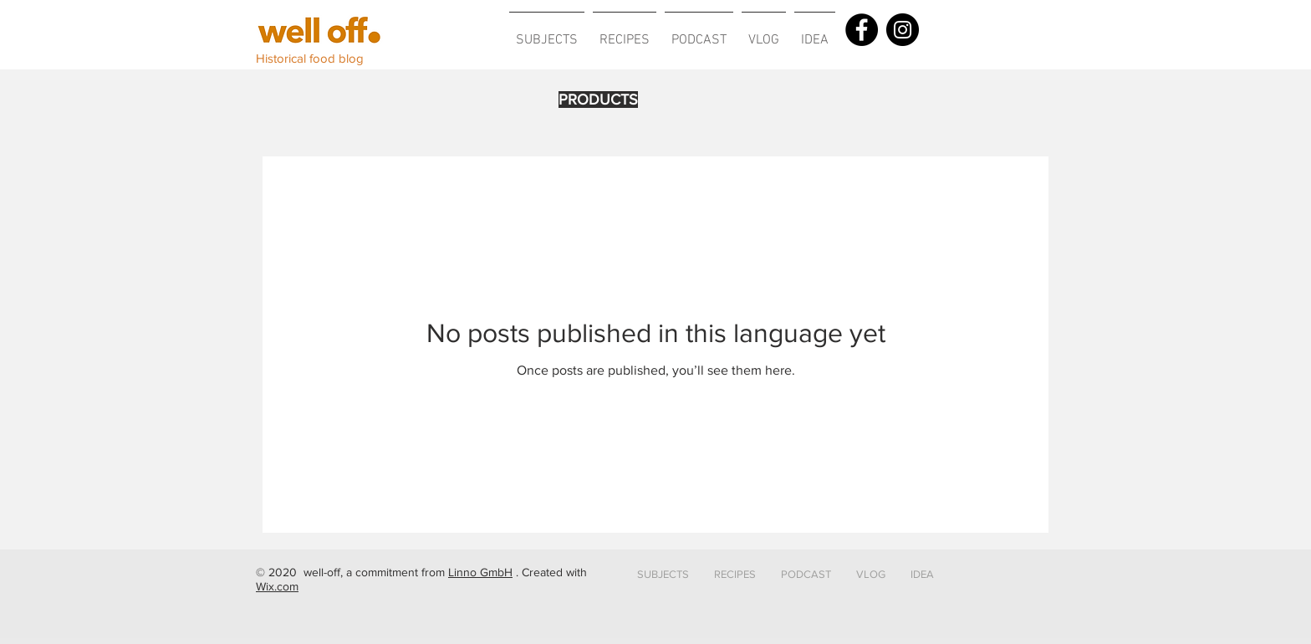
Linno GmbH (480, 572)
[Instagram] (902, 29)
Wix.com (277, 586)
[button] (547, 33)
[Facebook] (861, 29)
